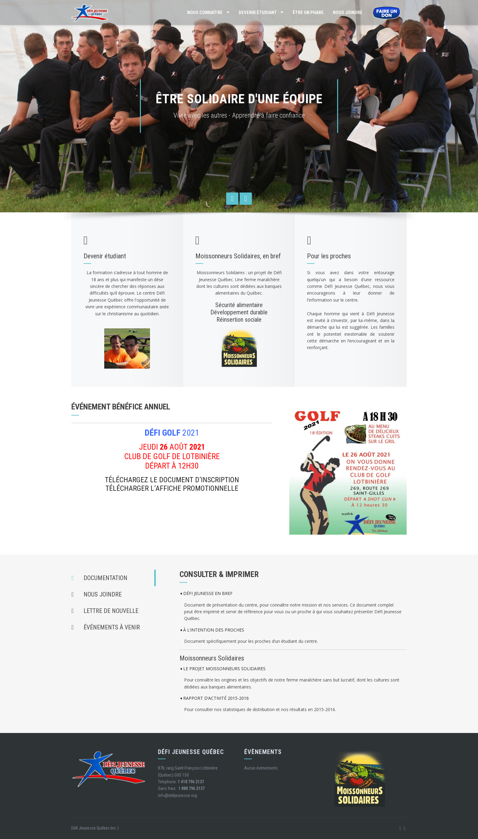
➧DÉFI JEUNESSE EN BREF (206, 594)
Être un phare (308, 12)
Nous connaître (205, 12)
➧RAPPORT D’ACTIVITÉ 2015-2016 (214, 698)
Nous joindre (347, 12)
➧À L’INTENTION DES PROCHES (212, 630)
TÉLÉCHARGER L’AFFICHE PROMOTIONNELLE (171, 488)
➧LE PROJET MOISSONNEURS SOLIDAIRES (223, 668)
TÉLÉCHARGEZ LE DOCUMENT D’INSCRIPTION (172, 480)
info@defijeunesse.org (177, 795)
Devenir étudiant (258, 12)
